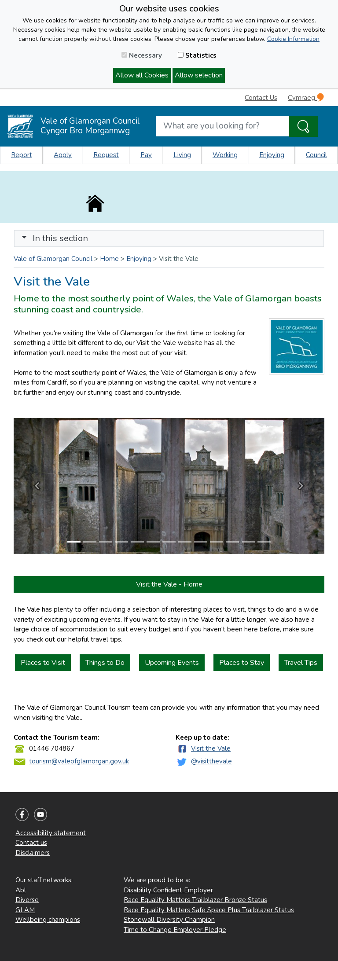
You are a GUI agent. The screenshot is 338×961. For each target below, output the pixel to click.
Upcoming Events (172, 663)
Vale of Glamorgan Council (53, 258)
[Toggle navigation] (169, 238)
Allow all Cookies (142, 75)
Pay (146, 154)
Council (316, 154)
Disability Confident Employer (168, 890)
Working (225, 154)
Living (182, 154)
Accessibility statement (50, 833)
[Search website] (222, 126)
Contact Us (261, 97)
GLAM (25, 910)
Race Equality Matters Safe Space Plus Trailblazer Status (209, 910)
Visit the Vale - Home (169, 584)
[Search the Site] (303, 126)
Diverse (27, 899)
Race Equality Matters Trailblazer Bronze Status (195, 899)
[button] (24, 238)
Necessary (141, 55)
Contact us (31, 842)
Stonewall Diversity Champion (169, 919)
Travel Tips (300, 663)
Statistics (197, 55)
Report (21, 154)
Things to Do (105, 663)
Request (106, 154)
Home (109, 258)
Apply (63, 154)
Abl (20, 890)
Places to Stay (241, 663)
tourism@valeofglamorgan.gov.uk (79, 761)
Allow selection (199, 75)
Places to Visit (43, 663)
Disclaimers (32, 852)
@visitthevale (211, 761)
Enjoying (271, 154)
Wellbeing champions (47, 919)
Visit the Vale (211, 748)
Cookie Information (293, 39)
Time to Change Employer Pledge (175, 929)
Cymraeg (306, 97)
